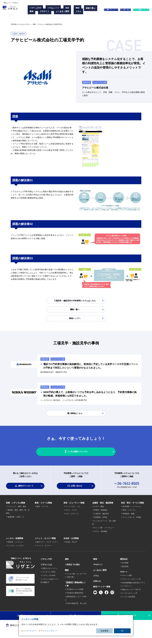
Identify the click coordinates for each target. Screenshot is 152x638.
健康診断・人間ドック (16, 518)
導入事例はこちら (74, 411)
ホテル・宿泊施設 (100, 533)
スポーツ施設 (99, 508)
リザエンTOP (36, 9)
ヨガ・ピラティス (72, 515)
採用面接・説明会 (100, 519)
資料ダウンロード (25, 487)
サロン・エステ (71, 512)
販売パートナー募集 (101, 588)
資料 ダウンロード (94, 12)
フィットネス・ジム (72, 508)
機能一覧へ (75, 310)
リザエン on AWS (48, 577)
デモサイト (54, 12)
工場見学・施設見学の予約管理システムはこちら (75, 301)
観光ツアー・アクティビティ (47, 544)
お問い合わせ (115, 12)
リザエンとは (51, 9)
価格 (61, 9)
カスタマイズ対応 (49, 573)
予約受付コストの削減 (75, 591)
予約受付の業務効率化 (75, 594)
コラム (34, 15)
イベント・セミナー (44, 547)
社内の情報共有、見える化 (77, 605)
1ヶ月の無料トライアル (78, 451)
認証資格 (125, 568)
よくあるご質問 (69, 12)
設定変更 (104, 631)
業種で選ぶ (35, 12)
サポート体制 (127, 577)
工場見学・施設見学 (101, 515)
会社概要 (125, 564)
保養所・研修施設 (100, 512)
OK (122, 631)
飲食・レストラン (129, 512)
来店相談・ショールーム (132, 508)
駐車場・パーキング (15, 544)
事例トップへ (75, 319)
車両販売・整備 (128, 515)
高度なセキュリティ (49, 570)
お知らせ (97, 583)
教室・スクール (42, 508)
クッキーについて (29, 631)
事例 (45, 12)
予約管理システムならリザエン (21, 24)
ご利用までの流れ (72, 566)
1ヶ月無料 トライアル (136, 12)
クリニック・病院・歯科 (17, 508)
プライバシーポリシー (49, 631)
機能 (68, 9)
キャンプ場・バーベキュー (104, 529)
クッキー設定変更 (128, 598)
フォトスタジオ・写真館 (132, 519)
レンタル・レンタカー (16, 547)
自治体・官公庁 (71, 544)
